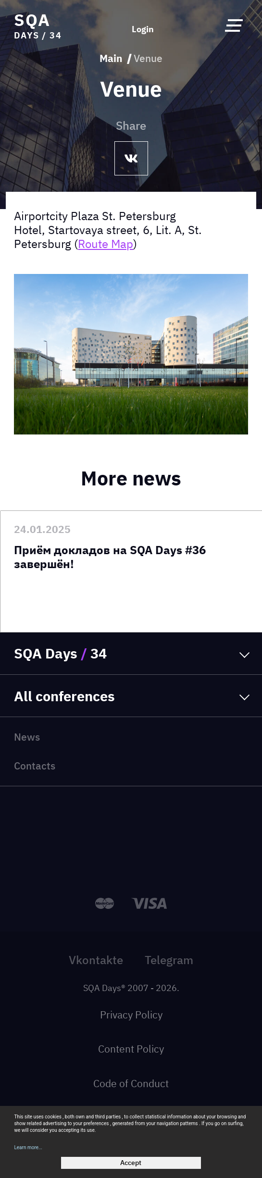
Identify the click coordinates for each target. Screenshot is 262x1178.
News (27, 737)
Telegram (169, 960)
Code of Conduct (131, 1083)
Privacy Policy (131, 1014)
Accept (130, 1162)
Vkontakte (96, 960)
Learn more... (28, 1147)
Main (111, 59)
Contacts (34, 765)
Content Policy (131, 1048)
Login (143, 29)
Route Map (105, 243)
